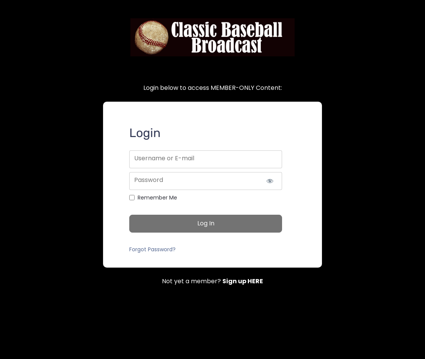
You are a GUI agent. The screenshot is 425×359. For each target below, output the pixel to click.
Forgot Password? (152, 249)
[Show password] (269, 181)
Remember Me (157, 197)
